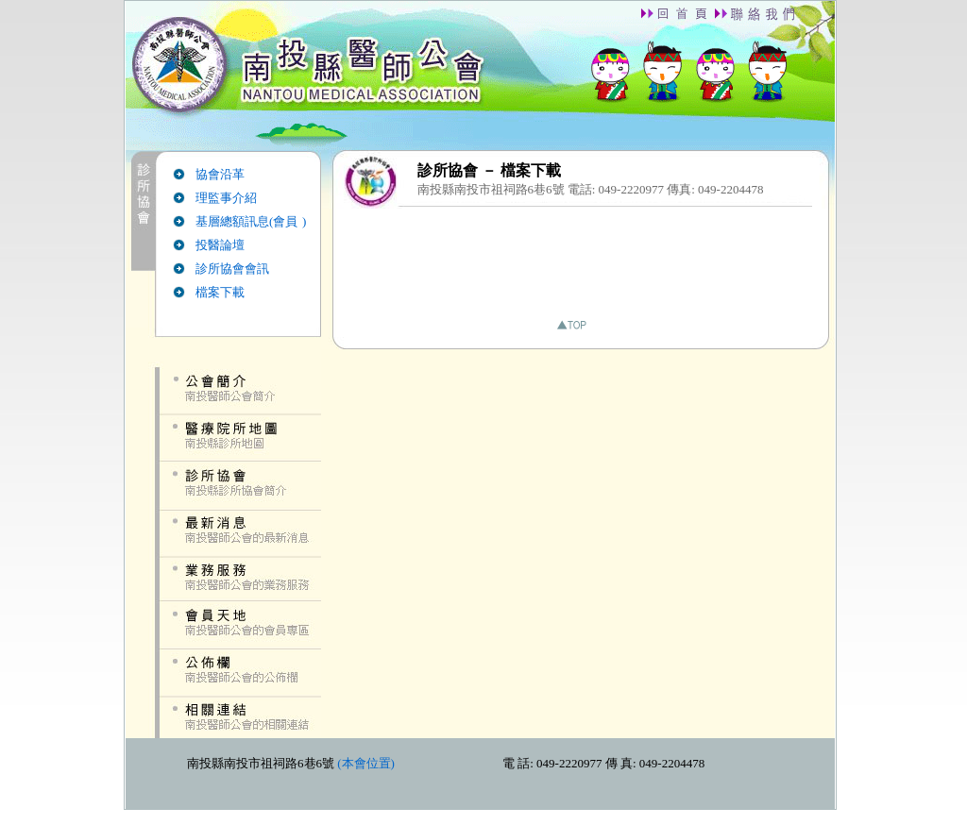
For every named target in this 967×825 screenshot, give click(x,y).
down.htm (480, 773)
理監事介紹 (226, 198)
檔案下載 (220, 292)
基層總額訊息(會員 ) (250, 221)
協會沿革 (220, 174)
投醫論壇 (220, 245)
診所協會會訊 (232, 268)
